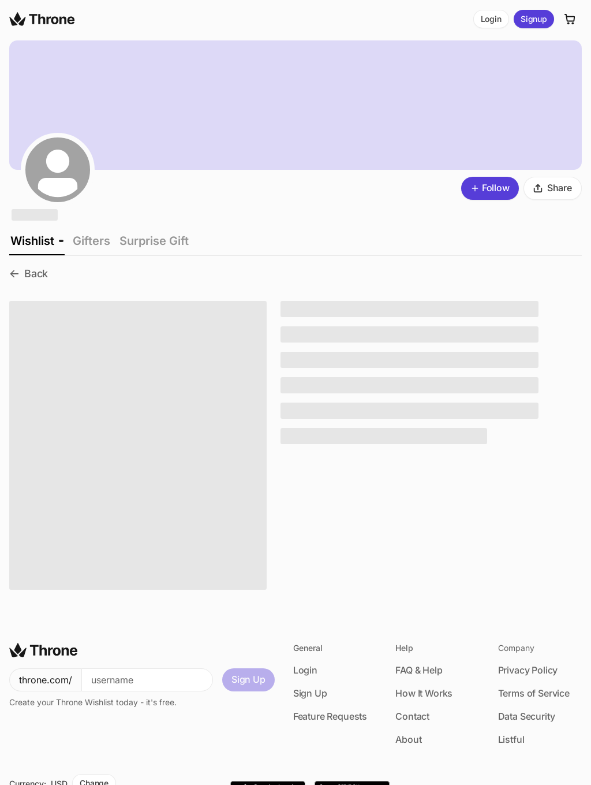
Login (491, 19)
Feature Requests (330, 716)
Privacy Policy (528, 670)
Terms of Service (534, 693)
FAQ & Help (418, 670)
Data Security (526, 716)
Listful (511, 739)
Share (552, 188)
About (408, 739)
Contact (412, 716)
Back (28, 273)
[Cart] (570, 19)
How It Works (423, 693)
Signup (534, 19)
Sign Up (248, 679)
